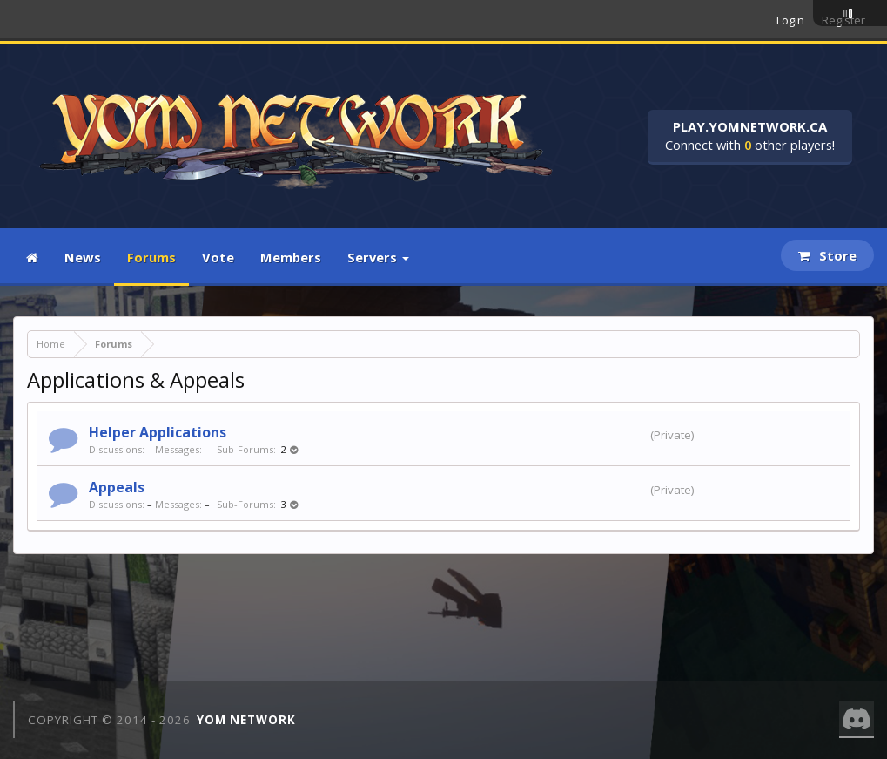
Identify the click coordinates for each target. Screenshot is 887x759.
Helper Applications (157, 432)
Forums (151, 257)
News (82, 257)
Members (290, 257)
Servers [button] (378, 257)
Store (827, 255)
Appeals (116, 487)
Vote (218, 257)
